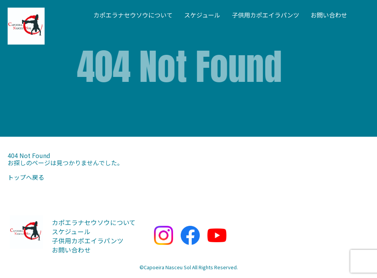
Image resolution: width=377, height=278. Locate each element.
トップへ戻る (26, 177)
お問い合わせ (329, 14)
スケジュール (202, 14)
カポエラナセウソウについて (133, 14)
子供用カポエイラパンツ (265, 14)
